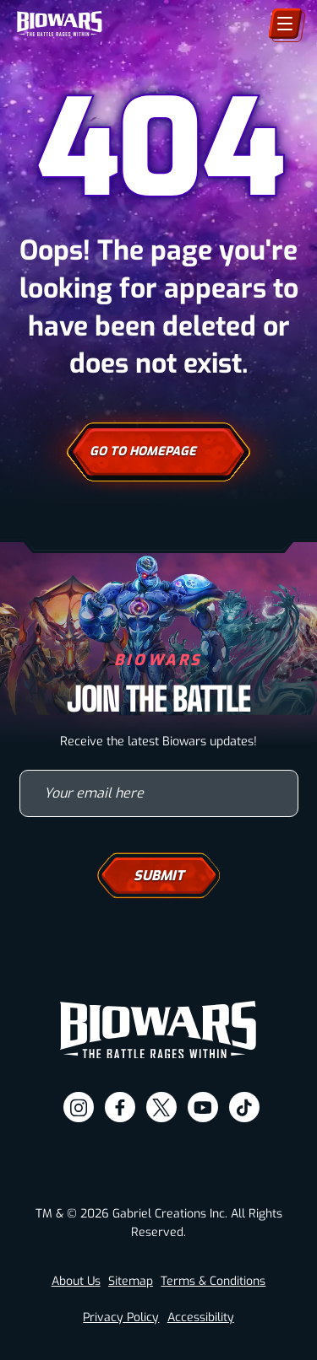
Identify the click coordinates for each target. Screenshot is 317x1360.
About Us (76, 1281)
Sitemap (130, 1281)
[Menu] (285, 23)
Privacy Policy (121, 1317)
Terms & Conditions (213, 1281)
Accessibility (200, 1317)
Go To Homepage (158, 452)
